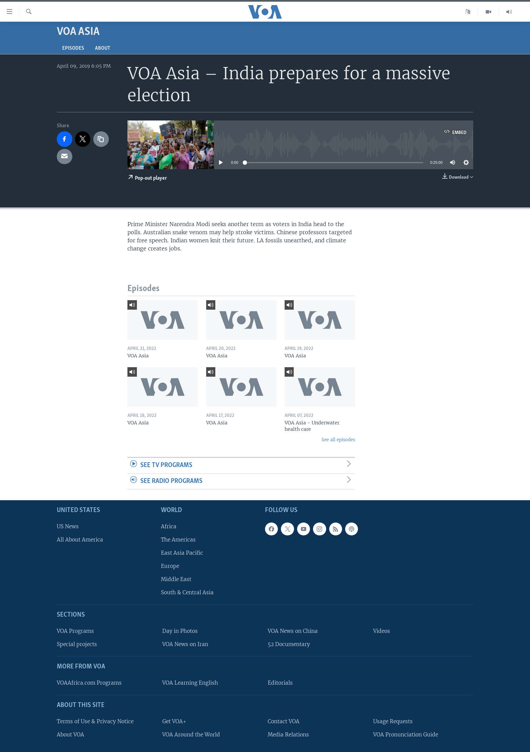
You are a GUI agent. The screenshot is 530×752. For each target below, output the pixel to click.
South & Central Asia (187, 593)
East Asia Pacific (182, 553)
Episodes (73, 48)
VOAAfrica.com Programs (89, 683)
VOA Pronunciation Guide (405, 734)
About (102, 48)
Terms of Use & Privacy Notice (95, 721)
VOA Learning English (190, 683)
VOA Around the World (191, 734)
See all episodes (338, 440)
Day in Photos (180, 631)
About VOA (70, 734)
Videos (381, 631)
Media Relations (288, 734)
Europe (170, 566)
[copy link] (101, 139)
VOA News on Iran (185, 644)
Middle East (176, 579)
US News (68, 526)
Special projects (77, 644)
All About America (80, 539)
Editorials (280, 683)
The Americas (178, 539)
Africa (168, 526)
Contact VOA (283, 721)
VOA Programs (75, 631)
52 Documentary (289, 644)
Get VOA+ (174, 721)
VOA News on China (293, 631)
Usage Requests (393, 721)
